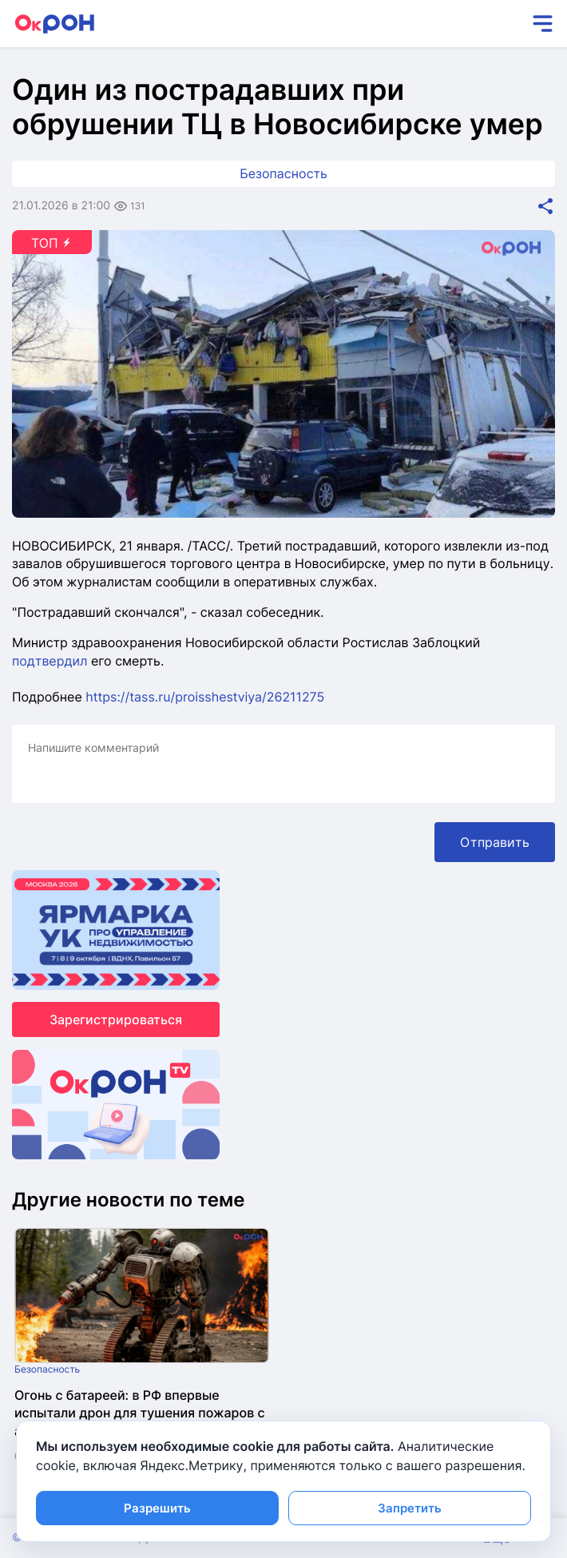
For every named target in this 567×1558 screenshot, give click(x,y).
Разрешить (157, 1508)
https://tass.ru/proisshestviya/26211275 (204, 697)
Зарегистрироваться (116, 1019)
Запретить (410, 1508)
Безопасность (283, 173)
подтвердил (49, 661)
